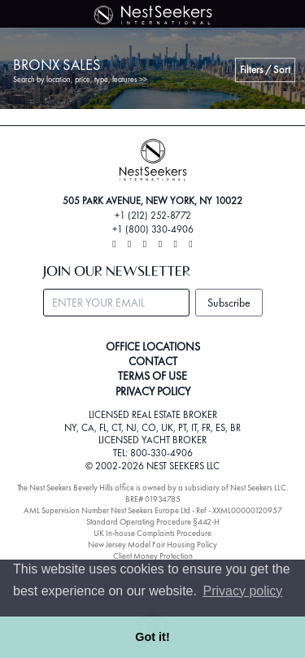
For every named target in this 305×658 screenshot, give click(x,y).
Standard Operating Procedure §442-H (153, 521)
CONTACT (153, 361)
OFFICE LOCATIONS (153, 346)
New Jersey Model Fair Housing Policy (152, 544)
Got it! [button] (152, 636)
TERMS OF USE (152, 375)
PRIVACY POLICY (152, 391)
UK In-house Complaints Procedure (152, 533)
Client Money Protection (153, 556)
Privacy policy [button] (243, 591)
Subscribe (229, 302)
